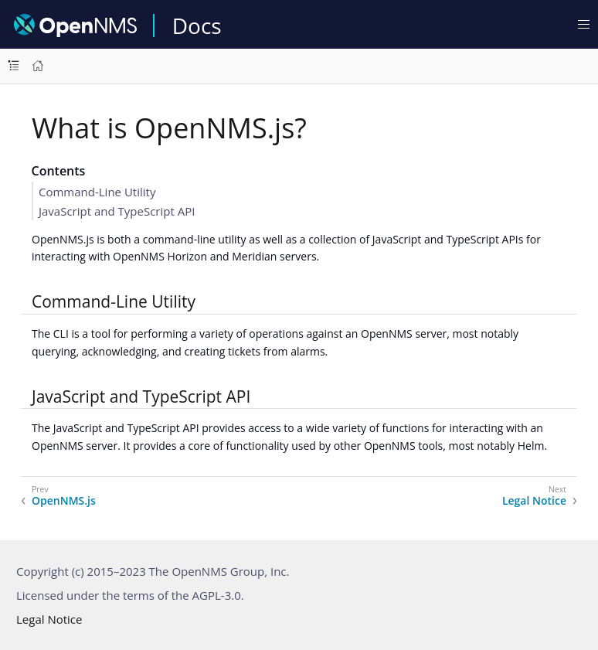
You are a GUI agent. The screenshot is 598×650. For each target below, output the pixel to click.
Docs (197, 25)
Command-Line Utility (97, 191)
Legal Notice (534, 501)
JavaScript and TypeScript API (117, 211)
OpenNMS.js (64, 501)
